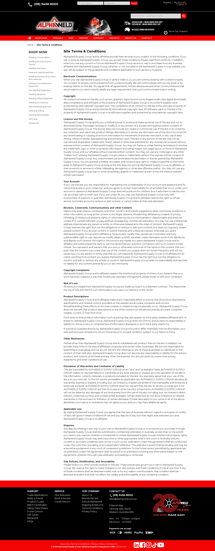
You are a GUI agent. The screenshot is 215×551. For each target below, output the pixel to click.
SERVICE (83, 38)
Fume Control (35, 511)
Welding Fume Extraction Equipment (40, 84)
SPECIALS (58, 38)
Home (30, 45)
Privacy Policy (89, 511)
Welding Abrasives (37, 94)
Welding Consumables (39, 57)
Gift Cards (33, 119)
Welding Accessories (38, 102)
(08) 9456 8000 (46, 4)
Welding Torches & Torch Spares (40, 62)
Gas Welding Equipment (40, 90)
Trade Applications (37, 495)
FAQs (30, 521)
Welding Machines (37, 68)
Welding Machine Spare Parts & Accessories (42, 77)
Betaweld (32, 518)
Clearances (34, 123)
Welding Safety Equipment (41, 98)
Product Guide (35, 501)
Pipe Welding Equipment (40, 107)
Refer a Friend (35, 498)
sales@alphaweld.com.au (123, 499)
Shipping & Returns (92, 505)
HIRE (71, 38)
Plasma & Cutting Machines (41, 72)
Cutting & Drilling (36, 111)
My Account (180, 2)
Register (167, 2)
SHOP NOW (41, 38)
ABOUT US (130, 38)
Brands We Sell (90, 498)
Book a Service (63, 498)
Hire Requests (62, 495)
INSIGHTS (114, 38)
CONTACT (147, 38)
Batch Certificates (37, 505)
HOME (29, 37)
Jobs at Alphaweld (92, 501)
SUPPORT (98, 38)
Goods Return (62, 501)
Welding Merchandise (39, 115)
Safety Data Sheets (37, 508)
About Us (87, 495)
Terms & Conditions (92, 508)
